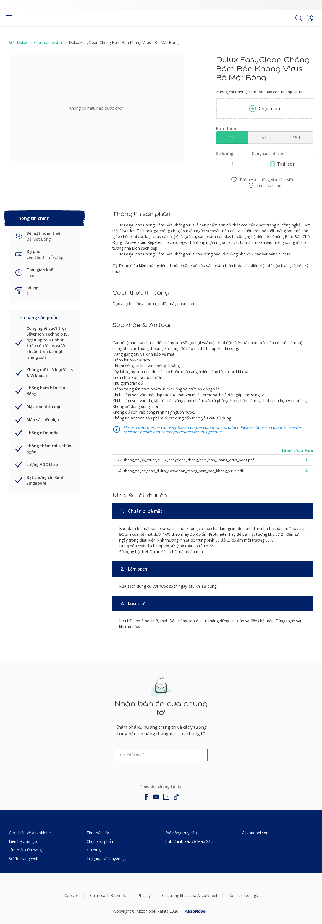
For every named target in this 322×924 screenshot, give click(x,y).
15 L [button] (297, 137)
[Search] (298, 18)
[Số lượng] (232, 164)
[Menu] (9, 18)
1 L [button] (232, 137)
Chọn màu (264, 108)
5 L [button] (264, 137)
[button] (310, 18)
